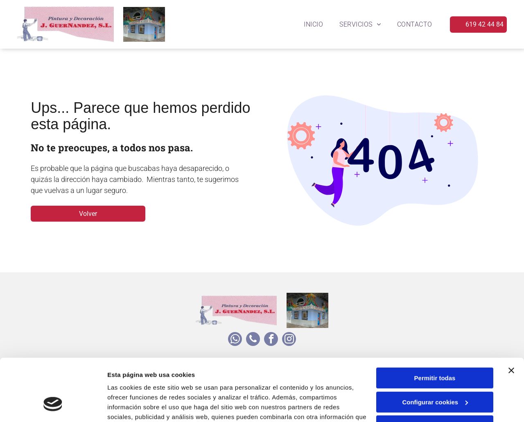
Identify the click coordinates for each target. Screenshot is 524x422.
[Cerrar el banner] (511, 317)
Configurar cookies (435, 349)
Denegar (434, 372)
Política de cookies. (167, 383)
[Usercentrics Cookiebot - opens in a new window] (53, 406)
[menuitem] (313, 24)
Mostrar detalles (131, 405)
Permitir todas (435, 324)
